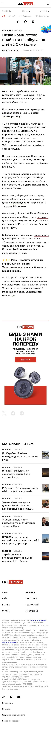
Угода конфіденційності (13, 715)
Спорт (6, 611)
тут (13, 295)
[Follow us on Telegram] (33, 21)
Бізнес (6, 605)
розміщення (41, 235)
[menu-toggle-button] (2, 3)
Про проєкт (7, 703)
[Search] (48, 3)
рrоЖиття (32, 611)
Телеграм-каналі (12, 267)
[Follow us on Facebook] (25, 21)
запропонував (17, 202)
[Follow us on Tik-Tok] (18, 21)
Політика (31, 598)
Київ (4, 598)
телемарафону (11, 116)
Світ (4, 592)
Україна (18, 30)
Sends (20, 291)
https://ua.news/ (38, 620)
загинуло (42, 217)
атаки (42, 213)
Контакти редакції (10, 721)
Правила (6, 709)
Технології (32, 605)
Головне (6, 30)
